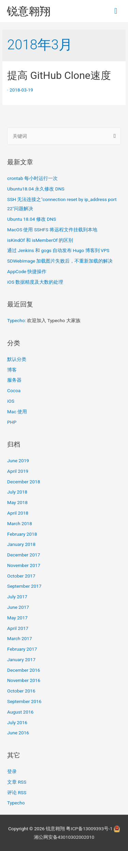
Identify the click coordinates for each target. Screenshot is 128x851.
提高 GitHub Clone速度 (59, 75)
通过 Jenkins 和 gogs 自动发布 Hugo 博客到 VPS (58, 250)
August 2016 (20, 712)
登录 (12, 771)
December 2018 (23, 481)
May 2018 (17, 502)
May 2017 (17, 617)
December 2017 (23, 554)
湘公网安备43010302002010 (64, 837)
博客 (12, 369)
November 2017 (23, 565)
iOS (10, 401)
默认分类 (16, 359)
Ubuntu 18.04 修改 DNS (31, 219)
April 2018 (17, 513)
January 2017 (21, 659)
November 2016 (23, 680)
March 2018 (19, 523)
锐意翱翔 (29, 11)
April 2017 (17, 628)
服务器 (14, 380)
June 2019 (18, 460)
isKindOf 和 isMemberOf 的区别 (40, 240)
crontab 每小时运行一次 (32, 178)
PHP (11, 422)
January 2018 (21, 544)
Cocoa (13, 390)
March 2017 (19, 638)
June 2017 (18, 607)
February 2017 (22, 649)
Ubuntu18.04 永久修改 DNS (36, 188)
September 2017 (24, 586)
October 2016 (21, 691)
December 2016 (23, 670)
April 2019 (17, 471)
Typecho (16, 320)
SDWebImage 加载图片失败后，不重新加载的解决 (60, 261)
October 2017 (21, 576)
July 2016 (17, 722)
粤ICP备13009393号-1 (89, 828)
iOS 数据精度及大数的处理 (35, 282)
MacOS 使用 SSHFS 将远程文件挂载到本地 (52, 229)
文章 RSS (16, 782)
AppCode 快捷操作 (26, 271)
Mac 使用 (17, 411)
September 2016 (24, 701)
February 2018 (22, 534)
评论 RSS (16, 792)
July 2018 (17, 492)
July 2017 (17, 596)
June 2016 (18, 732)
